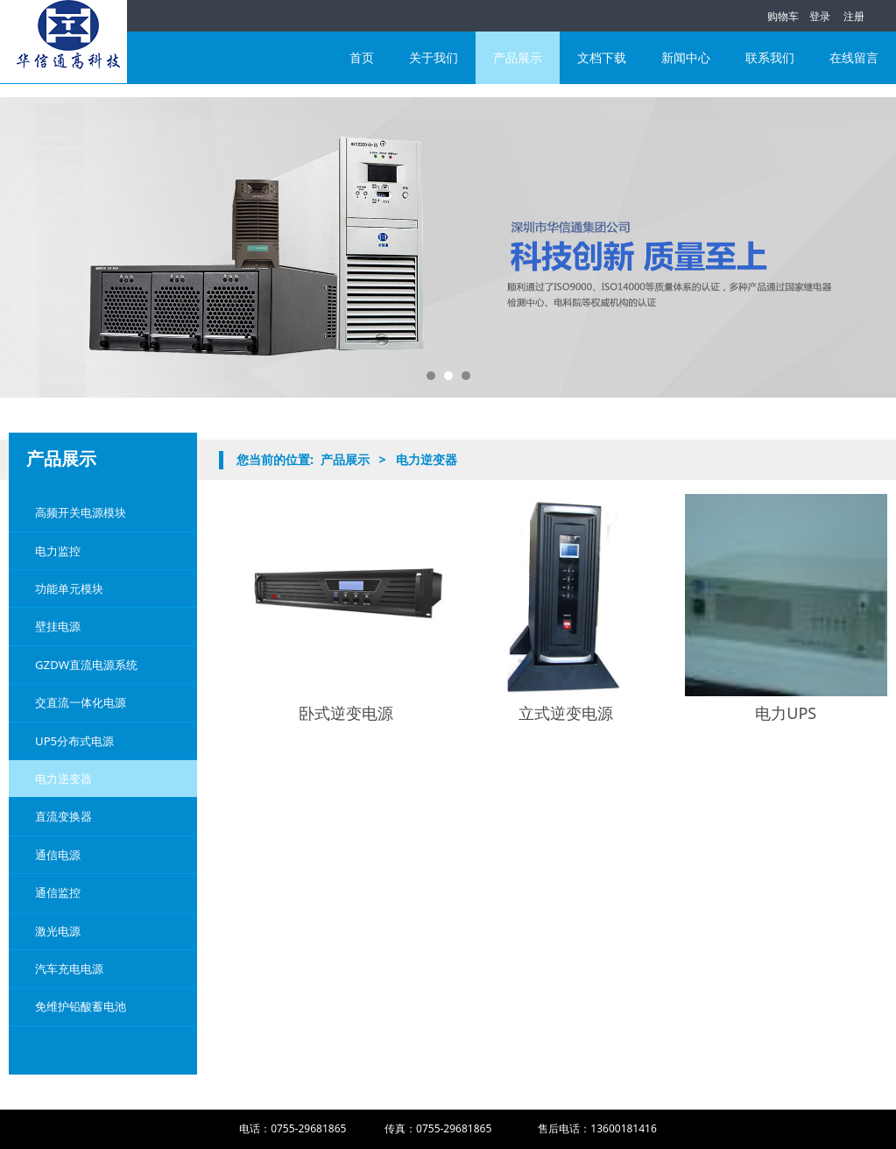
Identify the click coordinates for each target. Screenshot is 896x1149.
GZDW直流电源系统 (86, 665)
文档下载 (601, 57)
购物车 (775, 16)
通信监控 (58, 892)
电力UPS (785, 712)
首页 (361, 57)
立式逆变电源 (566, 712)
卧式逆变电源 (346, 712)
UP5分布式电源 (74, 741)
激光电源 (58, 931)
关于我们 (433, 57)
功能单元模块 (69, 588)
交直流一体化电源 (80, 702)
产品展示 (517, 57)
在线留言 (853, 57)
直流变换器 (63, 816)
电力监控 (58, 551)
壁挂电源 (58, 626)
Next (863, 247)
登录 (819, 16)
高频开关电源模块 (80, 512)
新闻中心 (685, 57)
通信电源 (58, 855)
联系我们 (769, 57)
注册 (853, 16)
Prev (32, 247)
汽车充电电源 (69, 968)
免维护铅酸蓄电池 (80, 1006)
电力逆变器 (63, 778)
